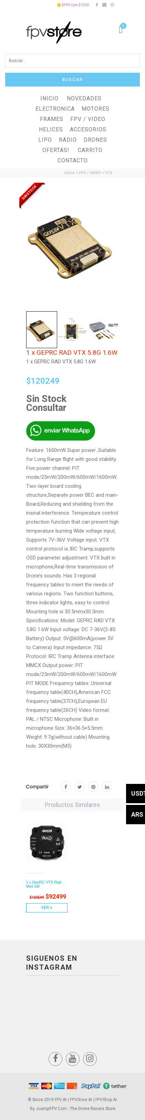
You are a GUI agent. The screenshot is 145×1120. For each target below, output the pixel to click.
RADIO (68, 140)
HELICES (51, 129)
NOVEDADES (84, 98)
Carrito (90, 150)
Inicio (49, 98)
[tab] (41, 330)
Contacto (73, 160)
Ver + (46, 907)
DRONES (95, 140)
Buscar (72, 79)
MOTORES (96, 108)
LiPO (45, 140)
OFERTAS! (56, 150)
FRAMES (51, 119)
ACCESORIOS (88, 129)
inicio (69, 173)
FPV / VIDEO (87, 119)
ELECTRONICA (55, 108)
